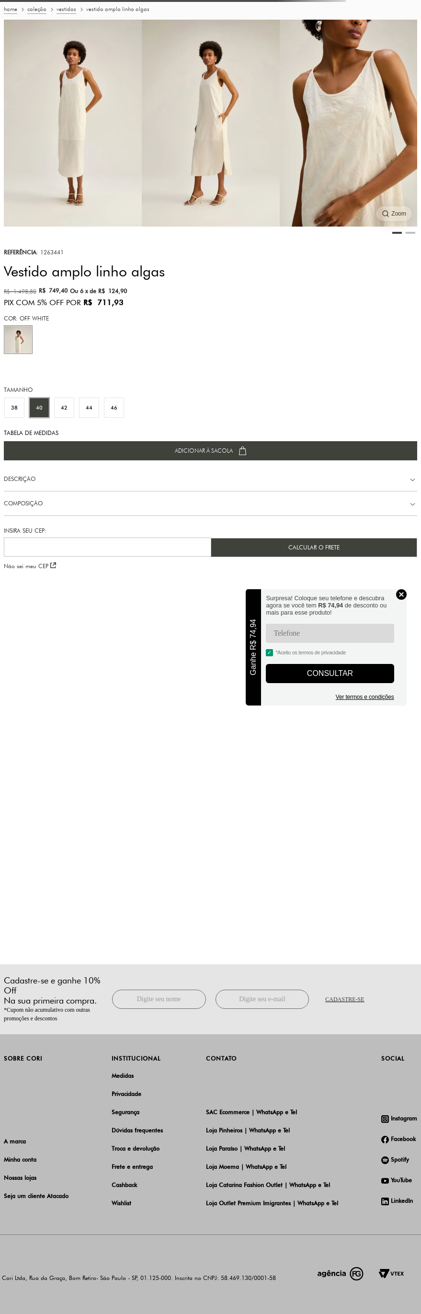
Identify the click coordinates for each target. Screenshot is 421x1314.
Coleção (36, 9)
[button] (18, 339)
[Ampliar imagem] (393, 213)
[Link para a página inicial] (10, 10)
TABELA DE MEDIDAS (31, 433)
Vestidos (66, 9)
